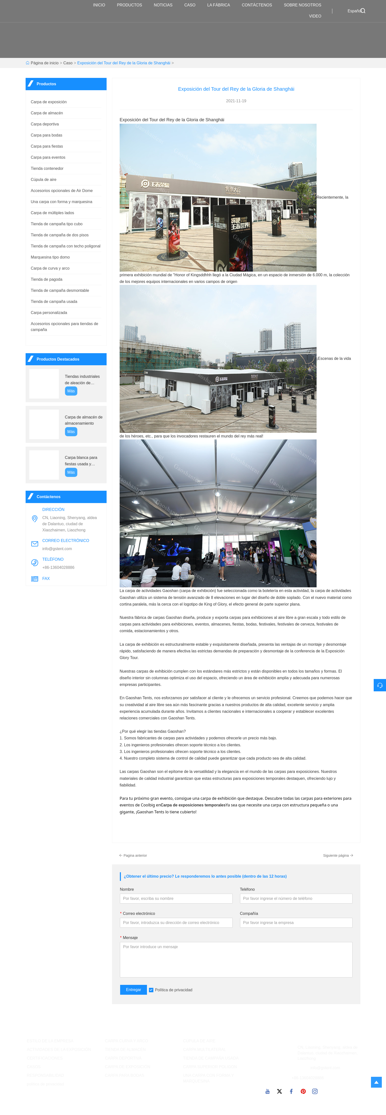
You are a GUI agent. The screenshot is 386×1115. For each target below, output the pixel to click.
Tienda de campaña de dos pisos (60, 235)
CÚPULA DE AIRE (199, 1041)
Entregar (133, 990)
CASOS (34, 1067)
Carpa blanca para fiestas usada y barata (81, 461)
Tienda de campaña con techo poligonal (65, 246)
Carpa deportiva (45, 124)
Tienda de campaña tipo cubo (56, 224)
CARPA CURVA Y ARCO (126, 1041)
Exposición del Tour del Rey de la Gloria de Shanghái (123, 63)
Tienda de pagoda (46, 279)
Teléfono (247, 889)
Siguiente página (338, 855)
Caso (192, 5)
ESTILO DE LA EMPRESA (50, 1041)
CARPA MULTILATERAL (204, 1049)
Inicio (101, 5)
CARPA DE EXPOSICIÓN (127, 1067)
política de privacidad (45, 1084)
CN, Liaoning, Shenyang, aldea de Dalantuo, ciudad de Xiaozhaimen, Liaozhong (69, 524)
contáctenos (259, 5)
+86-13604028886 (58, 567)
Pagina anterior (133, 855)
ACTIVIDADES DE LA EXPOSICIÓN (59, 1049)
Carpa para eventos (48, 157)
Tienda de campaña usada (54, 301)
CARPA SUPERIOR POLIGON (210, 1067)
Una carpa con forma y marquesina (61, 202)
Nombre (127, 889)
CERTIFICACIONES (45, 1058)
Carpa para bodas (46, 135)
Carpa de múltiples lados (52, 213)
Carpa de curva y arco (50, 268)
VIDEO (317, 16)
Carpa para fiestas (47, 146)
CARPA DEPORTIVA (123, 1058)
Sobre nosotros (305, 5)
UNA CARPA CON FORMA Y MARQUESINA (208, 1078)
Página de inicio (45, 63)
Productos (132, 5)
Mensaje (129, 938)
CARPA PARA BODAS (124, 1075)
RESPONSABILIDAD (45, 1075)
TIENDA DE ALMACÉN (125, 1049)
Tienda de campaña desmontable (60, 290)
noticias (165, 5)
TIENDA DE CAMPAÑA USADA (211, 1058)
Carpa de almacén (47, 113)
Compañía (249, 913)
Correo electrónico (137, 913)
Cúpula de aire (43, 179)
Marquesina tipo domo (50, 257)
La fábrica (221, 5)
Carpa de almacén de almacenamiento (84, 420)
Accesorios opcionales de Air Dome (62, 191)
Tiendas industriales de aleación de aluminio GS (82, 380)
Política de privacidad (173, 990)
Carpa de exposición (49, 102)
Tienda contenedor (47, 168)
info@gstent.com (57, 549)
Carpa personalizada (49, 313)
